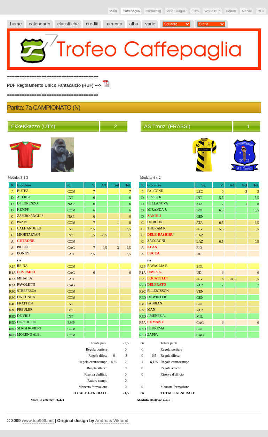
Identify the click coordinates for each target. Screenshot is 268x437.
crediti (92, 23)
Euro (195, 11)
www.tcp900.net (38, 420)
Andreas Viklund (111, 420)
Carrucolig (153, 11)
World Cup (212, 11)
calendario (39, 23)
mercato (113, 23)
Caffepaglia (131, 11)
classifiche (68, 23)
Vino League (176, 11)
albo (133, 23)
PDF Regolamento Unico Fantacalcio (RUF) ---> (58, 85)
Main (113, 11)
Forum (231, 11)
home (16, 23)
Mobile (247, 11)
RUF (261, 11)
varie (150, 23)
